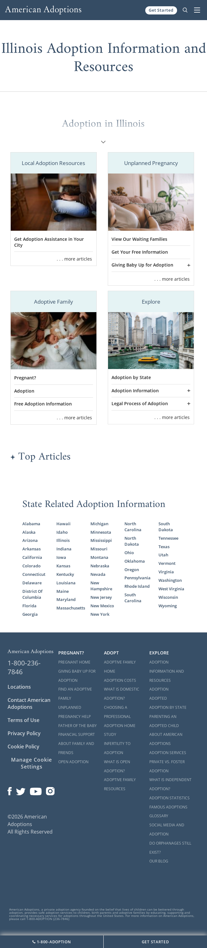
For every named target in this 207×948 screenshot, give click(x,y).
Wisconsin (168, 597)
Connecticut (33, 574)
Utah (163, 555)
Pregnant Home (74, 662)
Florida (29, 606)
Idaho (62, 532)
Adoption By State (168, 707)
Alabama (31, 523)
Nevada (98, 574)
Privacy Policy (24, 733)
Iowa (61, 557)
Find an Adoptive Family (75, 693)
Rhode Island (137, 586)
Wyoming (167, 606)
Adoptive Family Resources (120, 784)
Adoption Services (167, 752)
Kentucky (65, 574)
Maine (62, 591)
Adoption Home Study (119, 730)
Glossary (158, 815)
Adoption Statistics (169, 798)
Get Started (161, 10)
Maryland (66, 599)
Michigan (99, 523)
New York (99, 614)
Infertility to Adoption (117, 748)
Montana (99, 557)
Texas (164, 546)
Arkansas (31, 549)
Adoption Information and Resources (166, 671)
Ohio (129, 552)
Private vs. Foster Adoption (167, 766)
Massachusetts (69, 608)
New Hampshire (101, 586)
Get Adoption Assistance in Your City (49, 242)
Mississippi (101, 540)
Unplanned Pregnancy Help (74, 712)
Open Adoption (73, 761)
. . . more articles (74, 259)
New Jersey (101, 597)
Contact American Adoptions (29, 703)
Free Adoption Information (43, 404)
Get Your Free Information (140, 252)
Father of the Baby (77, 725)
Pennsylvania (137, 578)
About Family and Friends (76, 748)
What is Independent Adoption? (170, 784)
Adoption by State (131, 377)
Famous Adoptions (168, 807)
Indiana (64, 549)
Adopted (158, 698)
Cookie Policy (23, 746)
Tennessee (168, 538)
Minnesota (100, 532)
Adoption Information (135, 391)
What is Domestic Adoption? (121, 693)
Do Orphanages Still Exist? (170, 848)
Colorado (31, 566)
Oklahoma (134, 561)
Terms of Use (23, 720)
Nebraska (99, 566)
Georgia (30, 614)
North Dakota (131, 541)
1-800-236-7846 (24, 667)
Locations (19, 686)
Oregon (131, 569)
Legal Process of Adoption (140, 403)
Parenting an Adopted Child (164, 721)
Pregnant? (25, 378)
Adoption (24, 391)
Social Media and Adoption (166, 829)
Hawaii (63, 523)
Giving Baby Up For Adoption (76, 676)
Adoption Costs (120, 680)
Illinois (63, 540)
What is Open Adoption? (117, 766)
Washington (170, 580)
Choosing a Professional (117, 712)
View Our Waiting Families (139, 239)
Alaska (29, 532)
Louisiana (66, 583)
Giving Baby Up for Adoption (142, 265)
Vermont (166, 563)
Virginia (166, 572)
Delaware (32, 583)
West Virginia (171, 589)
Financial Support (76, 734)
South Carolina (132, 598)
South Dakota (165, 526)
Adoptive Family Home (120, 666)
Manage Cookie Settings (31, 763)
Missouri (98, 549)
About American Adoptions (165, 739)
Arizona (30, 540)
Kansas (63, 566)
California (32, 557)
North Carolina (132, 526)
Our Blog (158, 861)
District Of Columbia (32, 594)
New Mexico (102, 606)
